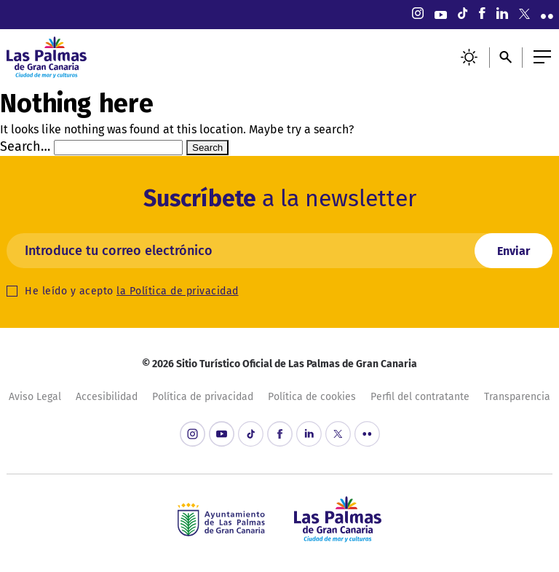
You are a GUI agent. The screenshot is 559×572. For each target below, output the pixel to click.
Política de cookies (312, 397)
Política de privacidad (202, 397)
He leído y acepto (132, 291)
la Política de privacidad (177, 291)
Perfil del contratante (419, 397)
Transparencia (517, 397)
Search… (25, 146)
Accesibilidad (107, 397)
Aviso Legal (35, 397)
